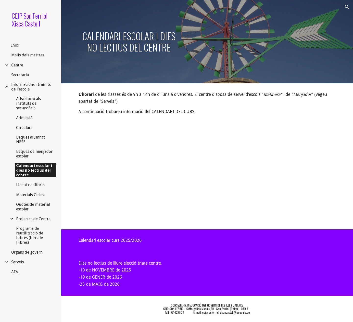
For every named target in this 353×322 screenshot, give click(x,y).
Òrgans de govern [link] (26, 252)
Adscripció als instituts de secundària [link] (28, 103)
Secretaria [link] (20, 75)
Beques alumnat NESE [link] (30, 139)
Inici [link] (15, 45)
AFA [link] (14, 272)
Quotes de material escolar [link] (33, 206)
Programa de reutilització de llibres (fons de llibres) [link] (29, 235)
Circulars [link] (24, 127)
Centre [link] (17, 65)
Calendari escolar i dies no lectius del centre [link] (34, 170)
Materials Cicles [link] (30, 195)
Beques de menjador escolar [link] (34, 153)
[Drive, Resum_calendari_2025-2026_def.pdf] (140, 176)
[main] (128, 41)
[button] (347, 7)
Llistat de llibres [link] (30, 184)
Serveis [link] (17, 262)
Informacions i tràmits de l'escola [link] (31, 86)
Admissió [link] (24, 118)
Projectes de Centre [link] (33, 219)
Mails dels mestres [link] (27, 55)
